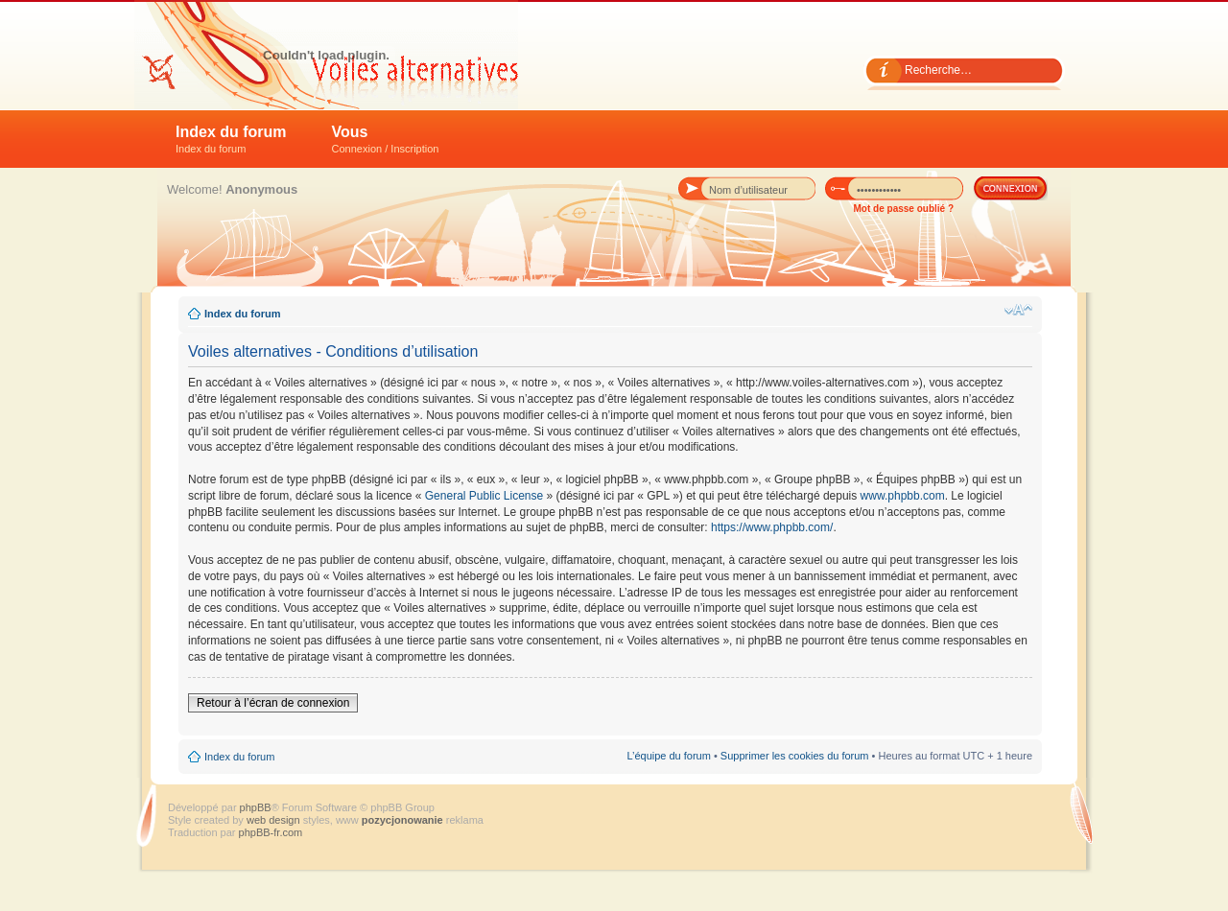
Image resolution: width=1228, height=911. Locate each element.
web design (275, 820)
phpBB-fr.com (271, 832)
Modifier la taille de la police (1018, 309)
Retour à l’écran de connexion (273, 703)
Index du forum (231, 139)
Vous (385, 139)
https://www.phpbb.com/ (772, 527)
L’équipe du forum (668, 755)
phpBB (256, 807)
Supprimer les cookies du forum (794, 755)
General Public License (484, 495)
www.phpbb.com (903, 495)
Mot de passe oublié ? (904, 208)
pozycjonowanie (402, 820)
